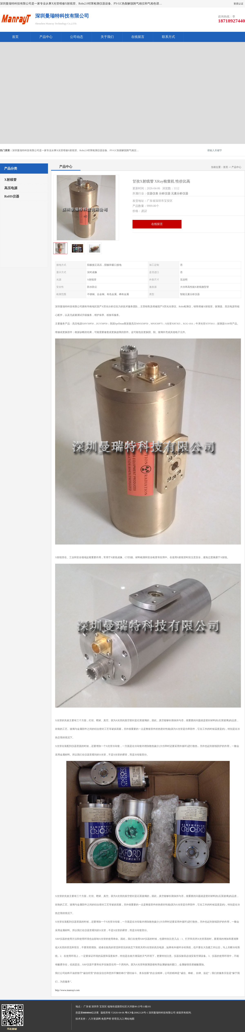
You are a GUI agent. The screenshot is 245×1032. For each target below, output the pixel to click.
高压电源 (10, 188)
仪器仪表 (152, 193)
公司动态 (76, 37)
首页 (15, 37)
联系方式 (168, 37)
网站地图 (129, 1018)
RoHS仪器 (11, 196)
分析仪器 (164, 193)
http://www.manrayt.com (67, 990)
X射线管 (10, 179)
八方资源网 (94, 1018)
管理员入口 (118, 1018)
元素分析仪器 (179, 193)
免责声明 (106, 1018)
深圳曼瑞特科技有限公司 (162, 1012)
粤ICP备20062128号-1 (136, 1012)
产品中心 (45, 37)
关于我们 (107, 37)
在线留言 (137, 37)
